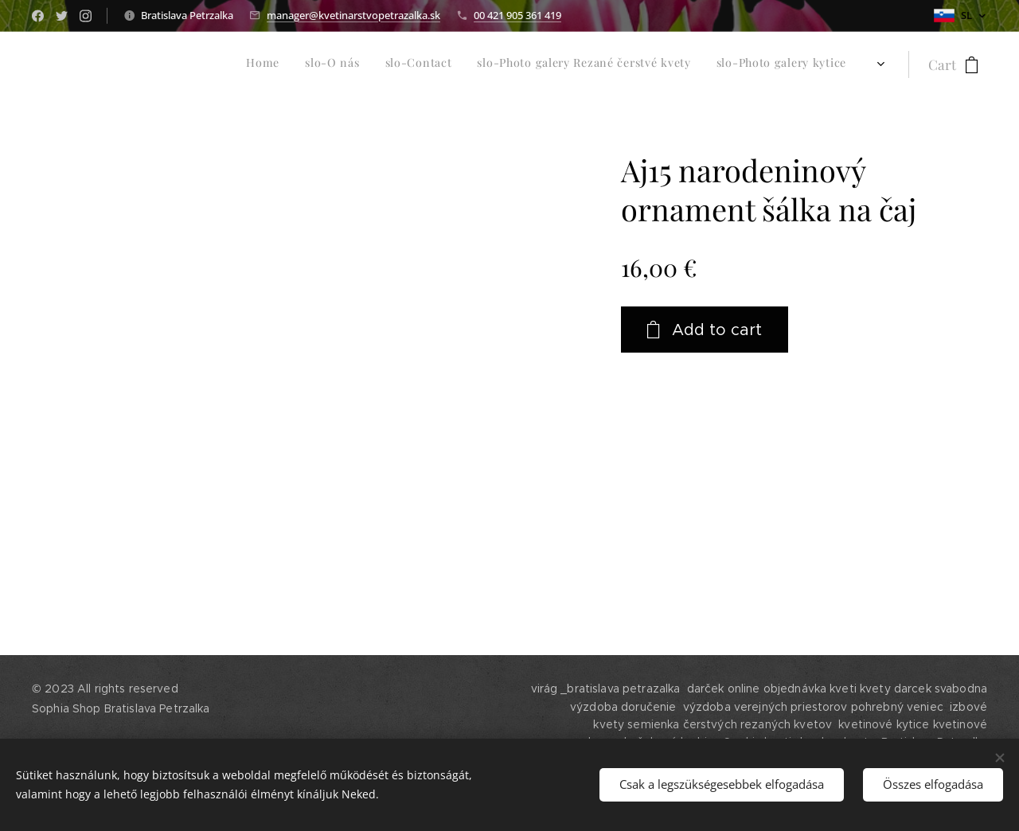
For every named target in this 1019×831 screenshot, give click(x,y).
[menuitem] (519, 64)
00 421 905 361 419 (517, 15)
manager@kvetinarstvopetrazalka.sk (353, 15)
